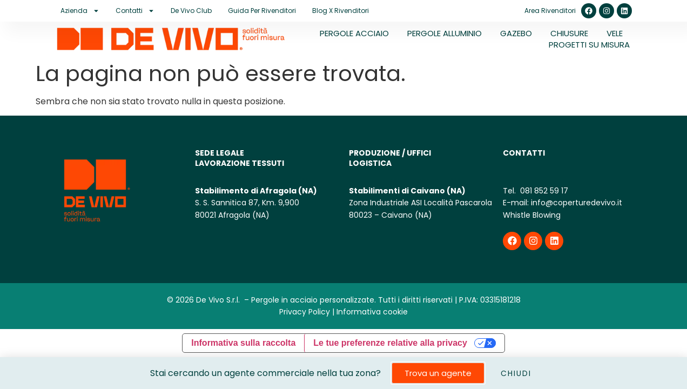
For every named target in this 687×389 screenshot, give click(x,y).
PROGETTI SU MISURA (589, 44)
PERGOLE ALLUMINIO (444, 33)
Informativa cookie (372, 311)
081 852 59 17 (543, 190)
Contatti (135, 11)
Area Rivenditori (550, 10)
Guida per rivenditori (262, 10)
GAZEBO (516, 33)
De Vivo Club (191, 10)
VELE (615, 33)
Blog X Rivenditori (340, 10)
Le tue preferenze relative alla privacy (390, 342)
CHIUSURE (569, 33)
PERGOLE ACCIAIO (354, 33)
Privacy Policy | (306, 311)
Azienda (79, 11)
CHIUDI (516, 373)
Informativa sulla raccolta (243, 342)
